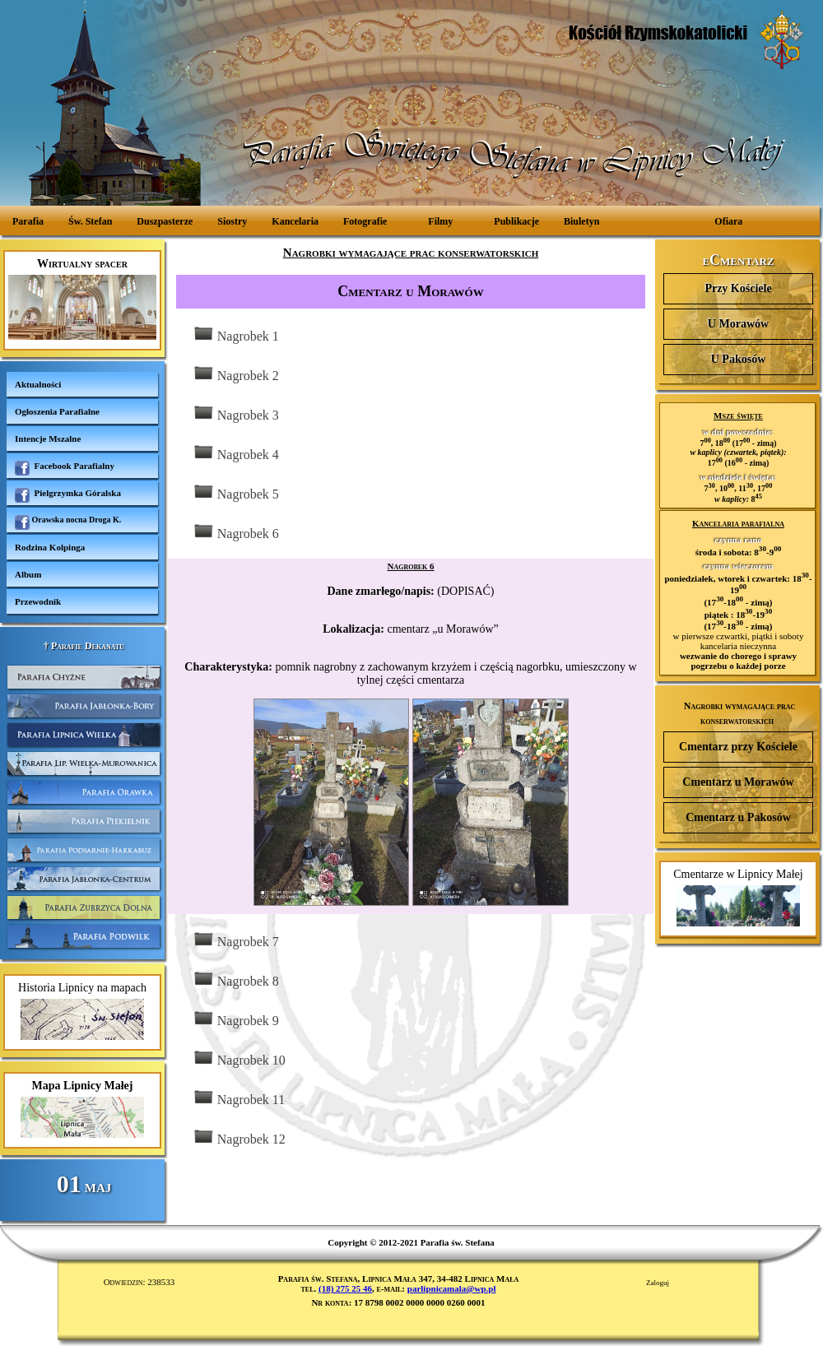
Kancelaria (295, 221)
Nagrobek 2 (236, 374)
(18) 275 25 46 (345, 1288)
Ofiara (728, 221)
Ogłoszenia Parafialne (57, 411)
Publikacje (516, 221)
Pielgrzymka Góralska (68, 495)
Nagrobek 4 (236, 453)
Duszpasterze (165, 221)
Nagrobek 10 (239, 1058)
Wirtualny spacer (82, 299)
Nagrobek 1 (236, 334)
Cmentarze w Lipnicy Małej (737, 897)
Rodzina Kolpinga (50, 547)
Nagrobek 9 (236, 1019)
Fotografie (365, 221)
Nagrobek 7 (236, 940)
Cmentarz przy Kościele (738, 746)
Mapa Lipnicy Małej (82, 1108)
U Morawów (738, 324)
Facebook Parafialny (64, 468)
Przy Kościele (737, 288)
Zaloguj (657, 1283)
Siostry (232, 221)
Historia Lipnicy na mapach (82, 1011)
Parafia (28, 221)
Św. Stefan (90, 221)
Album (28, 574)
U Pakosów (738, 359)
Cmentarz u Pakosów (738, 817)
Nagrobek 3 (236, 413)
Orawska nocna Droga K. (68, 522)
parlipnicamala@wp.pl (451, 1288)
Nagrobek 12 (239, 1137)
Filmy (440, 221)
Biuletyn (581, 221)
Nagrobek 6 (236, 532)
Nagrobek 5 (236, 492)
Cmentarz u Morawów (737, 782)
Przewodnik (38, 601)
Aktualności (38, 384)
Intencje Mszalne (48, 438)
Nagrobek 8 (236, 979)
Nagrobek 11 (239, 1098)
